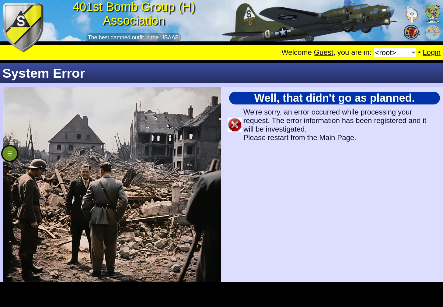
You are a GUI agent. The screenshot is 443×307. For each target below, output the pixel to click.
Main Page (336, 137)
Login (432, 52)
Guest (323, 52)
